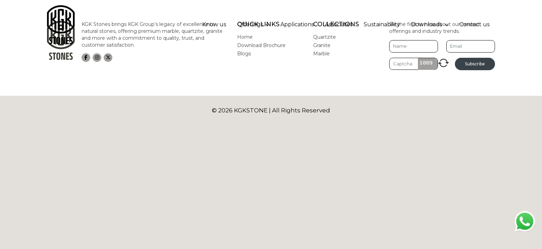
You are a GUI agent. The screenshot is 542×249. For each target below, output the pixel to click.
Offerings (250, 24)
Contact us (474, 24)
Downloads (426, 24)
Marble (321, 53)
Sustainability (382, 24)
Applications (297, 24)
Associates (339, 24)
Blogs (244, 53)
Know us (214, 24)
